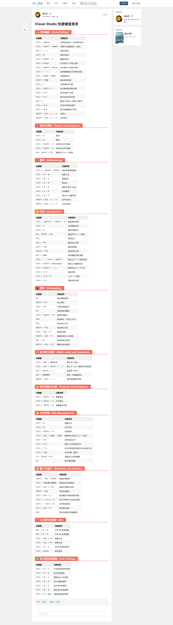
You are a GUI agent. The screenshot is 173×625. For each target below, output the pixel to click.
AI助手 (65, 3)
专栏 (56, 3)
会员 (74, 3)
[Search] (89, 3)
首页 (48, 3)
